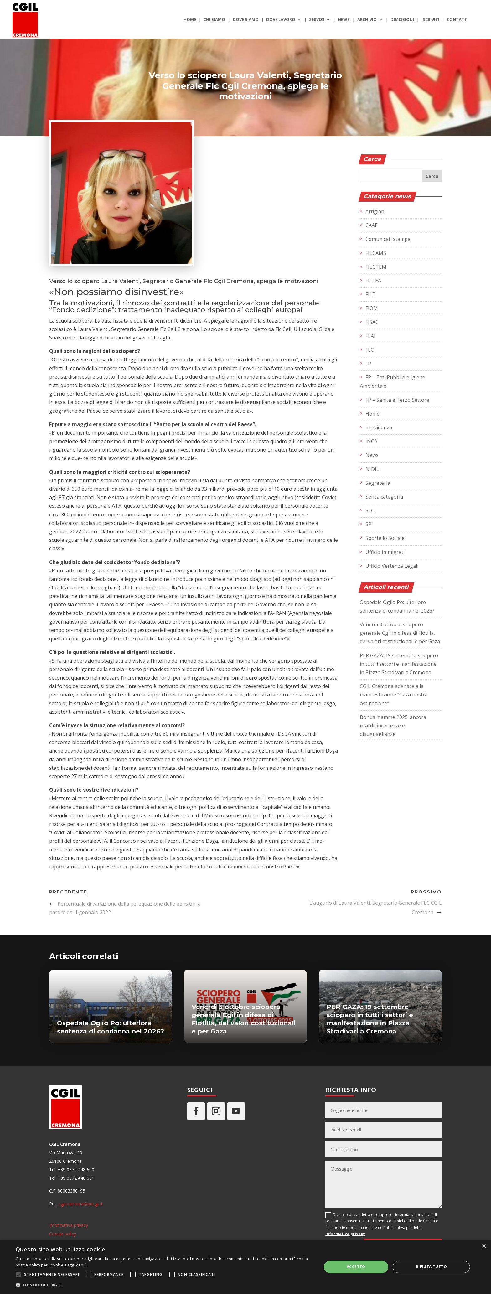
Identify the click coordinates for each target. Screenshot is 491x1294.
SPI (369, 524)
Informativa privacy (68, 1225)
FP (368, 363)
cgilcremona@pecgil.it (81, 1204)
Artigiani (375, 211)
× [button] (484, 1246)
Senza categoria (384, 496)
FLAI (370, 336)
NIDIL (372, 469)
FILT (370, 294)
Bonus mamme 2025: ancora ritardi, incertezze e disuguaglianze (393, 726)
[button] (164, 1285)
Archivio (367, 19)
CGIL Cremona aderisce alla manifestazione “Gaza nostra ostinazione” (394, 695)
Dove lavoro (280, 19)
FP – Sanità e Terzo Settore (397, 399)
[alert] (245, 1267)
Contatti (457, 19)
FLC (369, 349)
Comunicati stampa (388, 239)
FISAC (372, 321)
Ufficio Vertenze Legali (391, 565)
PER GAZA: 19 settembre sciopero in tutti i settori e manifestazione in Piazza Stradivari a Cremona (399, 664)
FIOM (371, 308)
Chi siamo (214, 19)
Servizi (316, 19)
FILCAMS (375, 253)
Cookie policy (62, 1234)
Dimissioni (402, 19)
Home (189, 19)
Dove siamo (246, 19)
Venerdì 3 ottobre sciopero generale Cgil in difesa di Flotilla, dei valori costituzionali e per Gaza (400, 633)
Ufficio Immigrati (385, 552)
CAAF (371, 225)
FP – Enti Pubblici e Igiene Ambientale (392, 381)
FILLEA (373, 280)
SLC (369, 510)
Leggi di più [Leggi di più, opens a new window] (76, 1265)
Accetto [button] (356, 1266)
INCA (371, 441)
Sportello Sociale (385, 538)
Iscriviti (430, 19)
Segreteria (377, 482)
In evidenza (378, 427)
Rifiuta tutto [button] (431, 1266)
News (344, 19)
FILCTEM (375, 266)
